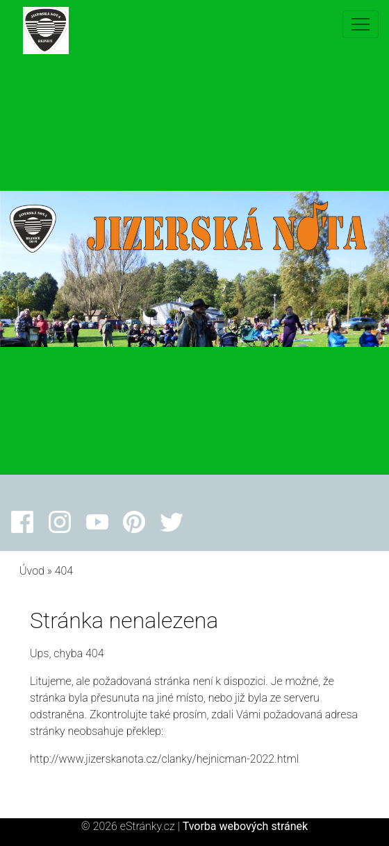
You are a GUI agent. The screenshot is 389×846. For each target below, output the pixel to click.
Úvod (31, 570)
